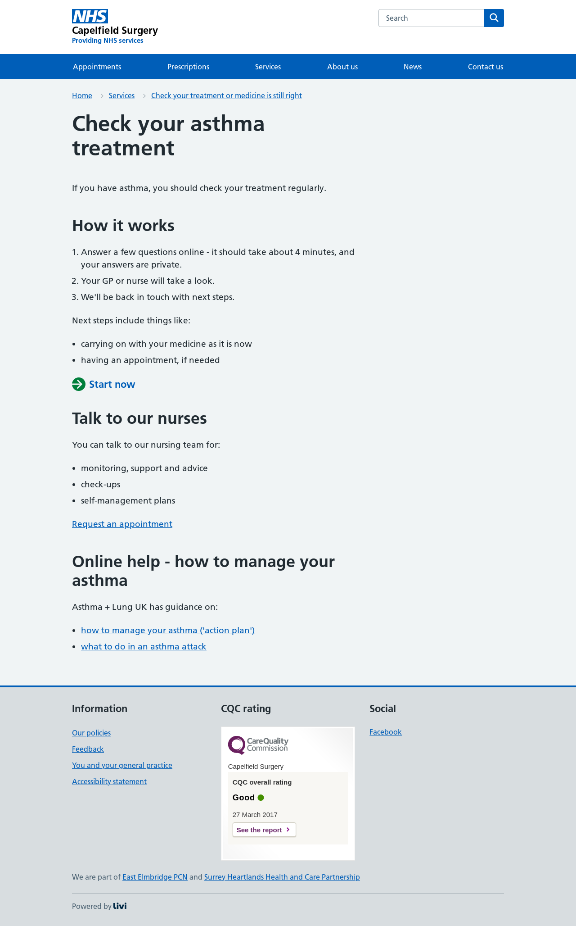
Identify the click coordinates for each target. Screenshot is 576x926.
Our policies (91, 732)
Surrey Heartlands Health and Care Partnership (282, 876)
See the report (259, 830)
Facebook (385, 731)
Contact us (485, 66)
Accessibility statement (109, 781)
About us (342, 66)
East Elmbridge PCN (155, 876)
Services (268, 66)
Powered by (99, 906)
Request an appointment (122, 524)
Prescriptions (188, 66)
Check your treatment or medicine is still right (226, 95)
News (413, 66)
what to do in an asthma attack (144, 646)
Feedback (88, 749)
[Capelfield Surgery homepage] (115, 27)
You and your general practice (122, 765)
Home (82, 95)
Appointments (97, 66)
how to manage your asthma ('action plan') (168, 630)
